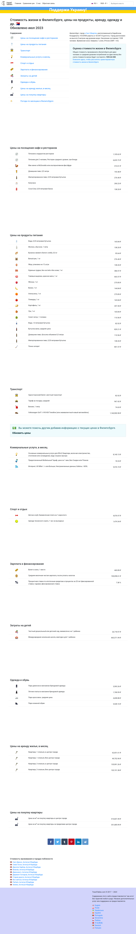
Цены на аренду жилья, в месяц (35, 88)
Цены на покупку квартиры (33, 95)
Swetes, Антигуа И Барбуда (23, 885)
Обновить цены (21, 433)
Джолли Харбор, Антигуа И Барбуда (27, 867)
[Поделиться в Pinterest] (71, 842)
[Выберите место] (121, 3)
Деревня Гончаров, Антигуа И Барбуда (28, 875)
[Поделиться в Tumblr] (64, 842)
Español (96, 913)
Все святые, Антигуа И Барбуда (25, 880)
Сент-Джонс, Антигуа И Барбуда (25, 862)
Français (96, 928)
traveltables (9, 3)
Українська (98, 910)
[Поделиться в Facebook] (51, 842)
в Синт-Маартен (91, 33)
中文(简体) (97, 923)
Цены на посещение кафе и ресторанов (39, 38)
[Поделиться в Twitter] (57, 842)
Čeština (96, 920)
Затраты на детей (28, 76)
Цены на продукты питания (33, 44)
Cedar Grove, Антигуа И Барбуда (25, 865)
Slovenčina (97, 918)
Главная (18, 3)
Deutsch (96, 925)
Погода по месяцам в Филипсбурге (36, 101)
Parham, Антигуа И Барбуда (23, 882)
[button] (104, 3)
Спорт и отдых (27, 63)
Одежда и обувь (27, 82)
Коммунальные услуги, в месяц (35, 57)
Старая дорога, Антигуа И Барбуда (26, 877)
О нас (38, 3)
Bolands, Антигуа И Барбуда (23, 870)
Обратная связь (48, 3)
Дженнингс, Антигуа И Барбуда (25, 872)
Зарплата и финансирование (33, 69)
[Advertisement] (68, 127)
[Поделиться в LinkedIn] (78, 842)
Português (97, 915)
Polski (95, 908)
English (96, 905)
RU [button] (93, 3)
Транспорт (25, 50)
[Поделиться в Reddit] (85, 842)
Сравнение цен (29, 3)
